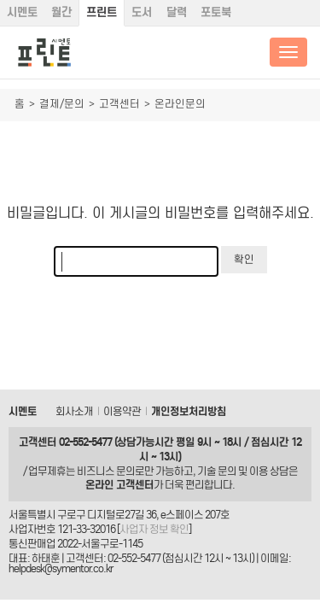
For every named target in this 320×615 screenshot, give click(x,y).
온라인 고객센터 (119, 484)
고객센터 (119, 103)
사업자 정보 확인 (154, 529)
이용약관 (122, 411)
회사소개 (74, 411)
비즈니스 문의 (106, 471)
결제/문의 (61, 103)
